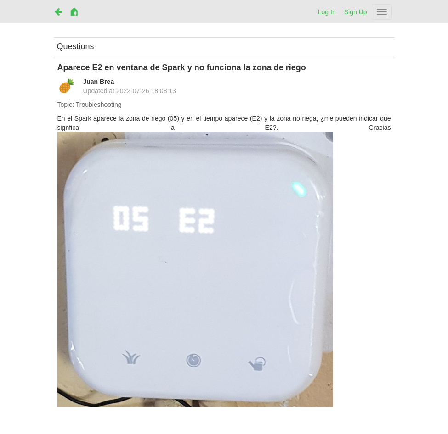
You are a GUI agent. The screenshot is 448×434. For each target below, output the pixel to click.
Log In (327, 12)
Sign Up (355, 12)
